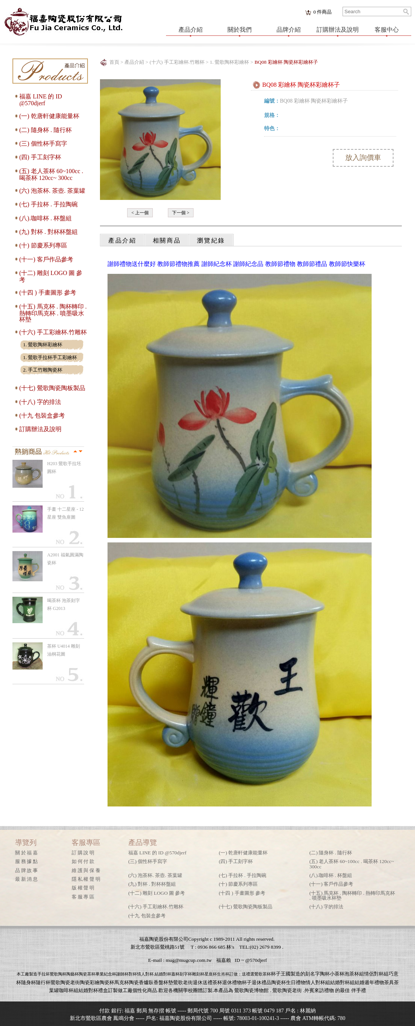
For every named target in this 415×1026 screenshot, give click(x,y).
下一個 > (180, 212)
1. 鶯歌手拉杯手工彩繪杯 (50, 357)
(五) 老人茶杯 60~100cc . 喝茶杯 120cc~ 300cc (51, 174)
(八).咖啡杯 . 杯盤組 (45, 218)
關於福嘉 (27, 853)
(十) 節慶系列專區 (43, 245)
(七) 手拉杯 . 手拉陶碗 (48, 204)
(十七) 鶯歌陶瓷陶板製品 (52, 388)
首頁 (114, 62)
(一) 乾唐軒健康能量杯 (49, 116)
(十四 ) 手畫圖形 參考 (47, 292)
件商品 (322, 12)
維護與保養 (86, 870)
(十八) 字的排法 (40, 402)
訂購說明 (83, 853)
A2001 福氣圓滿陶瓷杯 (65, 558)
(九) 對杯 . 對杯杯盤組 (48, 232)
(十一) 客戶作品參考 (46, 259)
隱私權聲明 (86, 879)
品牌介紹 (289, 29)
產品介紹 (190, 29)
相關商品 (167, 240)
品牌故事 (27, 870)
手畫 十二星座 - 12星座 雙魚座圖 (65, 513)
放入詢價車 (363, 157)
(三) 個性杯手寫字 (43, 143)
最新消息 (27, 879)
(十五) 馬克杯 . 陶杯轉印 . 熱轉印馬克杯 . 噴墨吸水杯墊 (53, 313)
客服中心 (387, 29)
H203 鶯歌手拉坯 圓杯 (64, 467)
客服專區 (83, 897)
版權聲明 (83, 888)
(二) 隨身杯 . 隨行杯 (45, 130)
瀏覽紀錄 (211, 240)
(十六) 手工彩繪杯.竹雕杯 (53, 332)
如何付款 (83, 861)
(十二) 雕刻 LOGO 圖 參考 (156, 893)
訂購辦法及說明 (338, 29)
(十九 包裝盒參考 (42, 415)
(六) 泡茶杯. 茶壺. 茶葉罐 (52, 190)
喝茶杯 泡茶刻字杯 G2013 (63, 604)
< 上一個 (140, 212)
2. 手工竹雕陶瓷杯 (42, 370)
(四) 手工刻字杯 (40, 157)
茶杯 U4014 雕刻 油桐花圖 (63, 650)
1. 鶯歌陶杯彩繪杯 (42, 344)
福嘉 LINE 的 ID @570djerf (40, 99)
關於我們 (239, 29)
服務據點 (27, 861)
